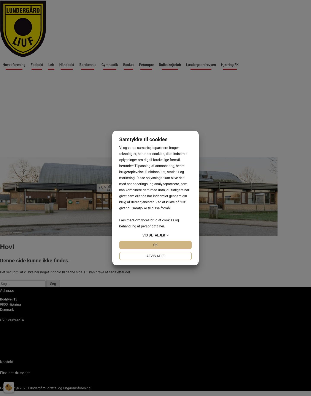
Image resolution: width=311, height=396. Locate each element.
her (161, 226)
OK (155, 245)
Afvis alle (155, 256)
